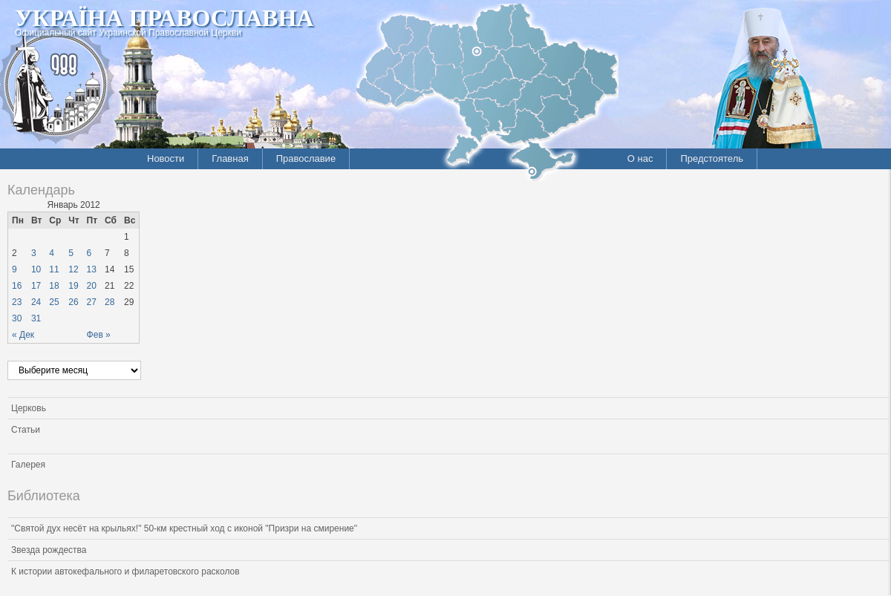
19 (73, 286)
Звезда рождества (48, 550)
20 (92, 286)
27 (92, 302)
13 (92, 269)
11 (54, 269)
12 (73, 269)
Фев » (99, 335)
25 (54, 302)
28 (109, 302)
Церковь (28, 408)
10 (36, 269)
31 (36, 318)
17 (36, 286)
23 (17, 302)
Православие (306, 158)
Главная (230, 158)
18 (54, 286)
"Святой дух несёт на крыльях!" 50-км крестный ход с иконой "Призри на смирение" (184, 528)
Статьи (25, 430)
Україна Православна (164, 17)
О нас (640, 158)
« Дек (23, 335)
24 (36, 302)
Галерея (28, 464)
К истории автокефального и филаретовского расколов (125, 571)
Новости (165, 158)
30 (17, 318)
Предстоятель (711, 158)
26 (73, 302)
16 (17, 286)
